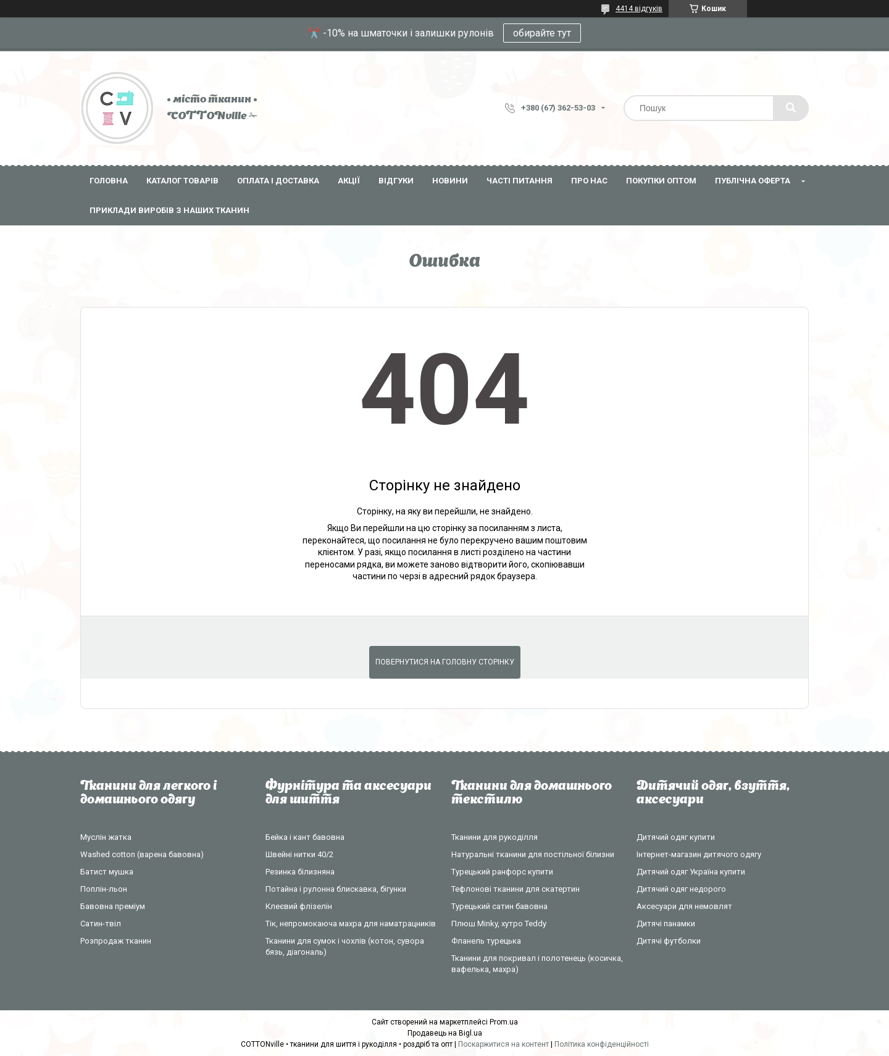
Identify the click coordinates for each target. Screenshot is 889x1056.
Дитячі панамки (665, 923)
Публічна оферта (752, 180)
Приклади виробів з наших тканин (169, 210)
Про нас (589, 180)
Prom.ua (504, 1022)
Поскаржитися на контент (503, 1044)
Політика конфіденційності (601, 1044)
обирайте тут (542, 33)
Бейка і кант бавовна (304, 837)
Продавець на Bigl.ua (444, 1033)
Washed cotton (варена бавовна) (142, 854)
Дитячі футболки (668, 940)
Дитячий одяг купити (675, 837)
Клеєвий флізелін (298, 906)
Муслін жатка (105, 837)
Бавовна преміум (112, 906)
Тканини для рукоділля (494, 837)
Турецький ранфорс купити (502, 871)
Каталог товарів (182, 180)
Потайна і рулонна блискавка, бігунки (335, 889)
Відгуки (396, 180)
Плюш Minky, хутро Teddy (498, 923)
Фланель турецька (486, 940)
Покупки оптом (661, 180)
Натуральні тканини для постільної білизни (532, 854)
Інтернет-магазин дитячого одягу (698, 854)
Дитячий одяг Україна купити (690, 871)
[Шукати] (791, 108)
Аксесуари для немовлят (684, 906)
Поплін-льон (103, 889)
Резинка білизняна (300, 871)
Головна (109, 180)
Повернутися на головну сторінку (444, 662)
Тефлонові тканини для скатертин (515, 889)
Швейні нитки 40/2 (299, 854)
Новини (450, 180)
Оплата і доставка (278, 180)
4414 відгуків (639, 8)
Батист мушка (106, 871)
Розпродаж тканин (115, 940)
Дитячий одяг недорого (681, 889)
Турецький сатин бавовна (499, 906)
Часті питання (519, 180)
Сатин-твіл (100, 923)
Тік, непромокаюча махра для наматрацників (350, 923)
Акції (349, 180)
